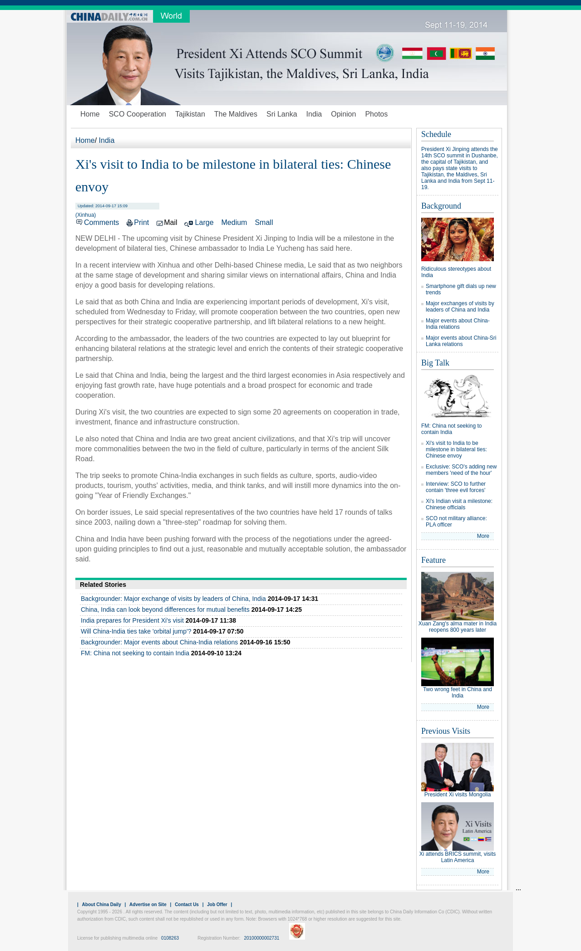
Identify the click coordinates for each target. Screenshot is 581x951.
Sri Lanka (281, 114)
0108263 (170, 938)
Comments (101, 222)
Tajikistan (190, 114)
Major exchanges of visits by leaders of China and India (460, 306)
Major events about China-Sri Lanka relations (461, 341)
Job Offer (217, 904)
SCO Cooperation (137, 114)
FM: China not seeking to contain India (135, 653)
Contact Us (187, 904)
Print (141, 222)
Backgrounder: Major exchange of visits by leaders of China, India (173, 598)
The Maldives (235, 114)
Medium (234, 222)
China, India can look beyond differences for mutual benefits (165, 609)
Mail (170, 222)
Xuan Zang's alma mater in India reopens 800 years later (458, 626)
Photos (376, 114)
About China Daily (101, 904)
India (314, 114)
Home (90, 114)
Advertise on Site (148, 904)
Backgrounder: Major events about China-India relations (159, 642)
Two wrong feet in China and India (457, 692)
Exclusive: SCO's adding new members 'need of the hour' (461, 469)
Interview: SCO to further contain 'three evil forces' (456, 487)
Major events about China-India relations (458, 323)
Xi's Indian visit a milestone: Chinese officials (459, 504)
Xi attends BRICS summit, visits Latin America (457, 857)
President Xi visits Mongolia (457, 794)
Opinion (343, 114)
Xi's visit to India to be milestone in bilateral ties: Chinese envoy (456, 449)
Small (264, 222)
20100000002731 (261, 938)
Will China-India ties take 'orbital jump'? (136, 631)
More (483, 536)
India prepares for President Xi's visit (132, 620)
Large (204, 222)
